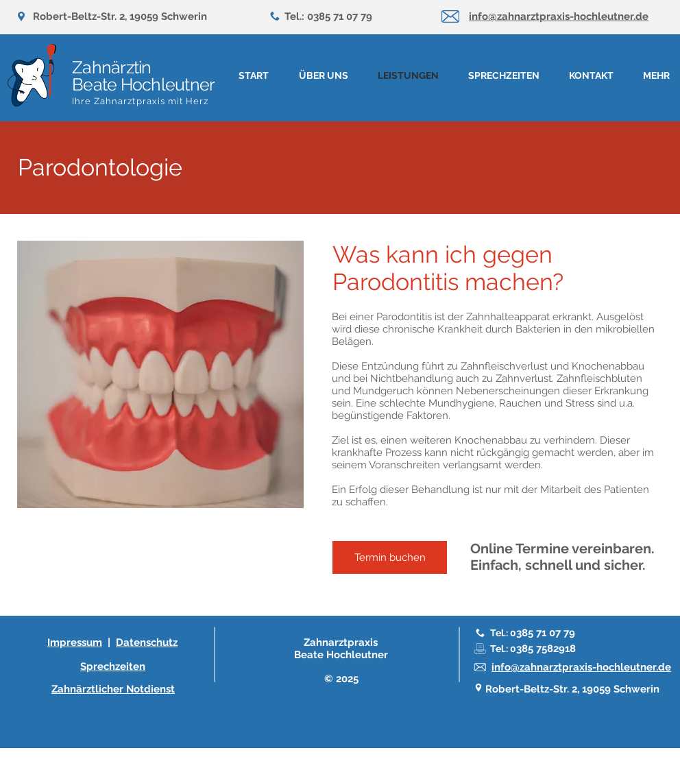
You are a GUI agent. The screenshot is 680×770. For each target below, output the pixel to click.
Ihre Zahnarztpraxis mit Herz (140, 101)
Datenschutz (147, 642)
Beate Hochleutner (143, 84)
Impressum (74, 642)
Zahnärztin (111, 67)
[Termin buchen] (389, 557)
